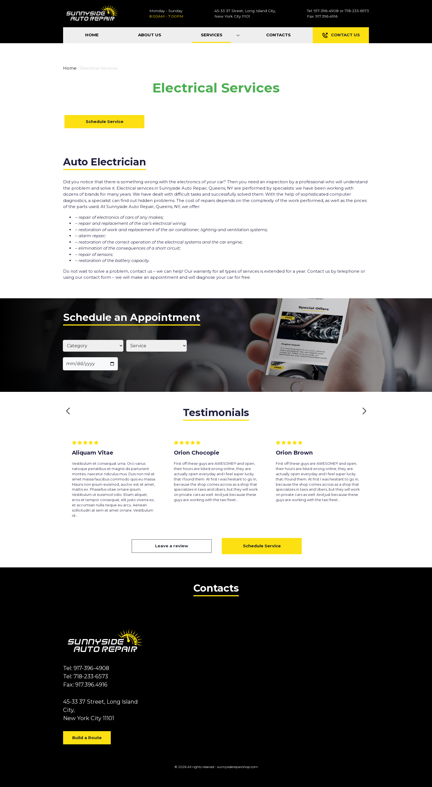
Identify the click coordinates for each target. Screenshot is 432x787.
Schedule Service (104, 121)
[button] (68, 411)
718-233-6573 (357, 11)
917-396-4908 (326, 11)
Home (70, 68)
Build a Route (87, 737)
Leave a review (171, 545)
